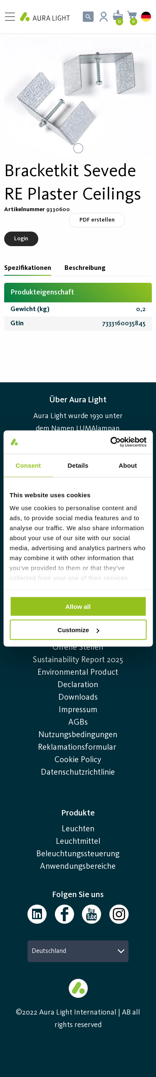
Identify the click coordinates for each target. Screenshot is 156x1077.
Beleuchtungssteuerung (77, 854)
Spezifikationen (27, 268)
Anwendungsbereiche (78, 867)
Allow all (78, 606)
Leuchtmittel (78, 842)
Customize (78, 629)
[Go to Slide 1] (78, 148)
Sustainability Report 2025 (78, 660)
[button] (78, 96)
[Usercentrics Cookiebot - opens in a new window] (111, 442)
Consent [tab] (28, 465)
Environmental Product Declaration (77, 678)
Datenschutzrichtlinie (78, 772)
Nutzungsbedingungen (77, 735)
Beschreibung (85, 268)
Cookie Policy (77, 760)
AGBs (78, 722)
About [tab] (128, 465)
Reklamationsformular (78, 747)
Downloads (78, 697)
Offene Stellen (77, 647)
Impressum (78, 710)
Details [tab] (78, 465)
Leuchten (78, 829)
